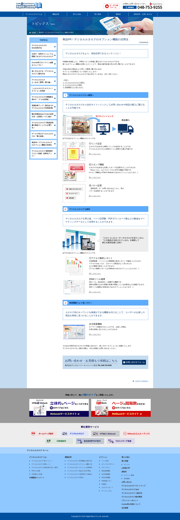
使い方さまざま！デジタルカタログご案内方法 (42, 72)
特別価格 (127, 478)
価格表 (118, 14)
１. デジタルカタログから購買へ (74, 82)
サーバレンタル (107, 491)
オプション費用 (129, 475)
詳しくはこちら (95, 154)
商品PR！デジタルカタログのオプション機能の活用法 (42, 143)
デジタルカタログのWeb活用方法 (39, 46)
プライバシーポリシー (130, 500)
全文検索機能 (106, 474)
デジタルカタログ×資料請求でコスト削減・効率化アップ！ (42, 153)
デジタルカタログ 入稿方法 (132, 493)
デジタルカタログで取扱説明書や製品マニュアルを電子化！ (42, 125)
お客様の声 (126, 468)
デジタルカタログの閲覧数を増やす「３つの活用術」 (42, 98)
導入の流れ (77, 14)
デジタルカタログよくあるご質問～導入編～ (42, 81)
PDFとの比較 (36, 471)
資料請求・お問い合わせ (143, 14)
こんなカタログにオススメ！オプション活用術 (42, 89)
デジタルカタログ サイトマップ (133, 486)
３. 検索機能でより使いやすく (73, 87)
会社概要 (125, 508)
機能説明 (55, 14)
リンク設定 (105, 461)
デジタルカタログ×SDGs (75, 477)
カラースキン (106, 467)
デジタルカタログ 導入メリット (42, 461)
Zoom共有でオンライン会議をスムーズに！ (42, 64)
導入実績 (97, 14)
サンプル (127, 464)
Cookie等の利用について (131, 504)
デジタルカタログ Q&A (130, 489)
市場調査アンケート (36, 478)
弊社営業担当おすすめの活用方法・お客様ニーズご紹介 (42, 115)
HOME (34, 32)
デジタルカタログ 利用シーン (41, 464)
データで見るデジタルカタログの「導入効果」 (42, 135)
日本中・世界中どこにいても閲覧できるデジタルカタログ (42, 55)
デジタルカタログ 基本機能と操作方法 (79, 461)
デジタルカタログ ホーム (37, 450)
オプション (103, 457)
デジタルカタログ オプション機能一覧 (79, 464)
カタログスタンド (107, 487)
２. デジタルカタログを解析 (72, 85)
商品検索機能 (106, 471)
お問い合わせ (127, 482)
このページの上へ (141, 381)
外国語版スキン (107, 481)
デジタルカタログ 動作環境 (132, 497)
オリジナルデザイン (108, 464)
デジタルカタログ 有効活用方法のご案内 (45, 467)
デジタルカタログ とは (37, 457)
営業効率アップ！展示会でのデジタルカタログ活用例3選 (42, 107)
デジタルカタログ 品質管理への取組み (79, 474)
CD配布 (104, 484)
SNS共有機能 (106, 477)
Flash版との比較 (37, 474)
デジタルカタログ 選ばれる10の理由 (79, 471)
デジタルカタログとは (33, 14)
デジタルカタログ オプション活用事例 (79, 467)
